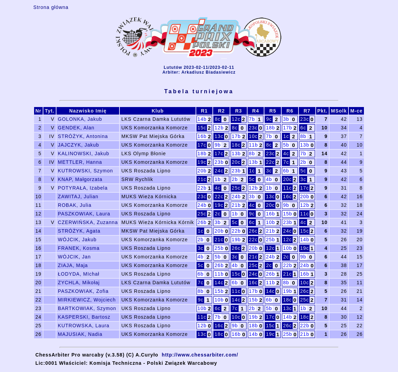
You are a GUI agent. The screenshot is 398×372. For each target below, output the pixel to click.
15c (202, 127)
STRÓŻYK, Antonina (83, 136)
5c (303, 170)
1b (217, 179)
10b (270, 222)
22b (202, 188)
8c (218, 119)
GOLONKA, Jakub (80, 119)
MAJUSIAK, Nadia (80, 334)
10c (253, 136)
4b (269, 179)
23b (218, 162)
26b (202, 222)
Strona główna (51, 7)
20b (202, 170)
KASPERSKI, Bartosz (84, 317)
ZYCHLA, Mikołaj (79, 282)
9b (217, 145)
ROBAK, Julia (75, 205)
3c (269, 170)
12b (218, 127)
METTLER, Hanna (80, 162)
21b (236, 205)
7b (252, 119)
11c (287, 188)
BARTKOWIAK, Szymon (87, 308)
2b (303, 162)
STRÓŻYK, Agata (79, 231)
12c (236, 119)
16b (202, 136)
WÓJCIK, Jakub (77, 239)
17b (287, 127)
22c (270, 162)
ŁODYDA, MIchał (79, 274)
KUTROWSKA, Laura (83, 325)
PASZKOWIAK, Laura (84, 213)
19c (202, 162)
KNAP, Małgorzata (80, 179)
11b (253, 145)
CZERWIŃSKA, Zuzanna (88, 222)
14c (218, 282)
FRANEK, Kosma (79, 248)
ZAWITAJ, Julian (78, 196)
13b (304, 145)
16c (287, 196)
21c (202, 179)
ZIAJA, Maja (73, 265)
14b (202, 119)
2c (218, 213)
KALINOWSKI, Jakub (83, 153)
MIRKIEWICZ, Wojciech (87, 299)
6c (303, 127)
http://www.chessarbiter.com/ (200, 355)
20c (236, 162)
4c (286, 153)
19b (236, 239)
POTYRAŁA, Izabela (83, 188)
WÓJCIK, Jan (74, 256)
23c (304, 119)
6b (286, 170)
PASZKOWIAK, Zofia (83, 291)
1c (286, 136)
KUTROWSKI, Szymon (85, 170)
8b (303, 136)
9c (269, 119)
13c (218, 136)
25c (236, 188)
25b (270, 239)
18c (236, 145)
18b (270, 127)
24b (236, 196)
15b (287, 213)
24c (218, 170)
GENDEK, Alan (76, 127)
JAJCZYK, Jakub (78, 145)
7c (286, 162)
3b (286, 119)
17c (202, 145)
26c (253, 231)
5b (286, 145)
